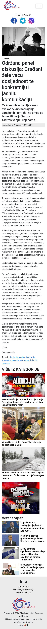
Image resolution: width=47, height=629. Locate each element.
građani (22, 357)
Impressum (23, 586)
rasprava (6, 363)
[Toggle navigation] (38, 6)
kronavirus (6, 360)
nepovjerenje (17, 360)
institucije (30, 357)
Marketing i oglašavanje (23, 589)
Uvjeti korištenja (23, 592)
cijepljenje (13, 357)
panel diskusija (31, 360)
